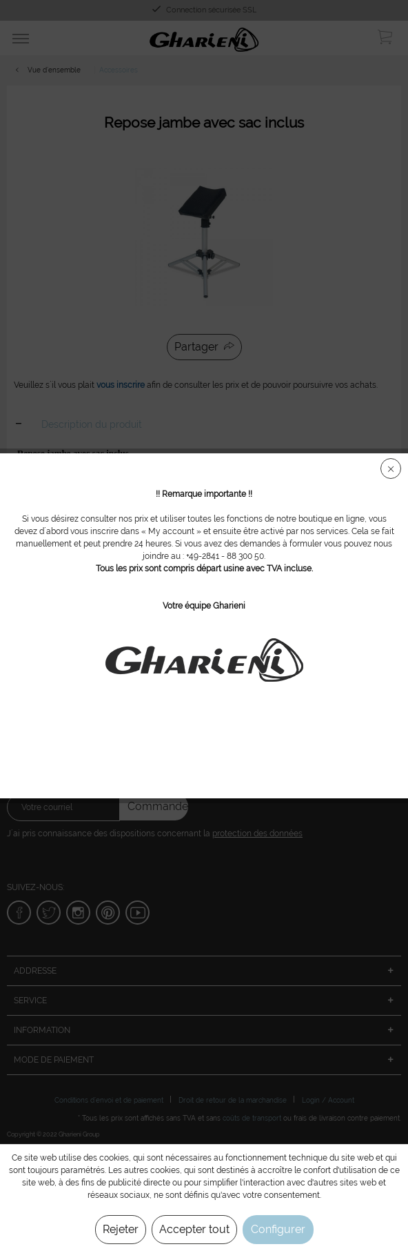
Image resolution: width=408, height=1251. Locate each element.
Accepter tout (194, 1229)
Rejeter (121, 1229)
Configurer (278, 1229)
